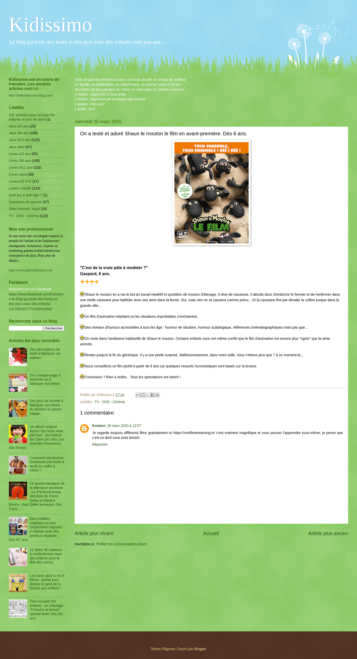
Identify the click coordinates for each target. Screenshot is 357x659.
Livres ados (18, 174)
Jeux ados (17, 147)
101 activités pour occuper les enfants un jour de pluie (32, 117)
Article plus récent (94, 533)
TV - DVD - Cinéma (110, 402)
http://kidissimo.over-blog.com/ (31, 95)
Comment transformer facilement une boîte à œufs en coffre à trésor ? (47, 464)
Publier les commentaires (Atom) (121, 544)
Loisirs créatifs (20, 188)
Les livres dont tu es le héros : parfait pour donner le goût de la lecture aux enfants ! (47, 582)
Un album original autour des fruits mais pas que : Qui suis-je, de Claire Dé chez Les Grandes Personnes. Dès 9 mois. (36, 437)
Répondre (100, 444)
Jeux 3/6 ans (19, 133)
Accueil (211, 533)
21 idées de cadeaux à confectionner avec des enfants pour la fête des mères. (46, 556)
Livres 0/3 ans (20, 154)
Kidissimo (50, 24)
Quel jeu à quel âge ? (25, 195)
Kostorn (99, 426)
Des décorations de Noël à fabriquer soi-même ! (45, 354)
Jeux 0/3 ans (19, 126)
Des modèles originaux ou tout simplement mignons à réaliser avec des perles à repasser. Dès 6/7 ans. (35, 529)
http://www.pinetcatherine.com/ (31, 270)
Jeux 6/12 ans (20, 140)
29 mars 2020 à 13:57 (124, 426)
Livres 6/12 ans (21, 168)
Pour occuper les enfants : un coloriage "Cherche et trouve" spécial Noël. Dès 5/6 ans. (46, 609)
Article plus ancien (328, 533)
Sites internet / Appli (24, 209)
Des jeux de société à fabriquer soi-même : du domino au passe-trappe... (46, 407)
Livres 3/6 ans (20, 161)
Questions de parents (25, 202)
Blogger (200, 649)
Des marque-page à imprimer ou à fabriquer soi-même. (45, 379)
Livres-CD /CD (20, 181)
